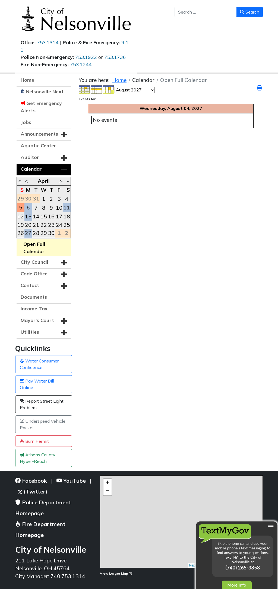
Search (249, 12)
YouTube (71, 480)
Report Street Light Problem (42, 404)
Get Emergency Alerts (41, 107)
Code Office (34, 273)
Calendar (31, 169)
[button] (64, 134)
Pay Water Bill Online (37, 384)
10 (59, 208)
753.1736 (115, 57)
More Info (236, 584)
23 (51, 225)
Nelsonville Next (45, 91)
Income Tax (34, 308)
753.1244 (81, 64)
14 (36, 216)
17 (59, 216)
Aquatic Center (38, 145)
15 (43, 216)
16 (51, 216)
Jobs (26, 122)
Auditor (30, 157)
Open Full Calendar (34, 247)
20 (28, 225)
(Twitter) (33, 491)
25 (67, 225)
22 (43, 225)
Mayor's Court (37, 320)
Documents (34, 297)
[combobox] (206, 12)
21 (36, 225)
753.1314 (48, 42)
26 (20, 233)
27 (28, 233)
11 (67, 207)
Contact (30, 285)
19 (20, 225)
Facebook (31, 480)
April (44, 181)
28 (36, 233)
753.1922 (86, 57)
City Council (34, 262)
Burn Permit (34, 441)
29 (43, 233)
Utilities (30, 332)
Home (27, 80)
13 (28, 216)
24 (59, 225)
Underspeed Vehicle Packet (42, 424)
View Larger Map (116, 573)
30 (51, 233)
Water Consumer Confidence (39, 364)
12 (20, 216)
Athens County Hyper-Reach (37, 458)
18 (67, 216)
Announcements (39, 134)
